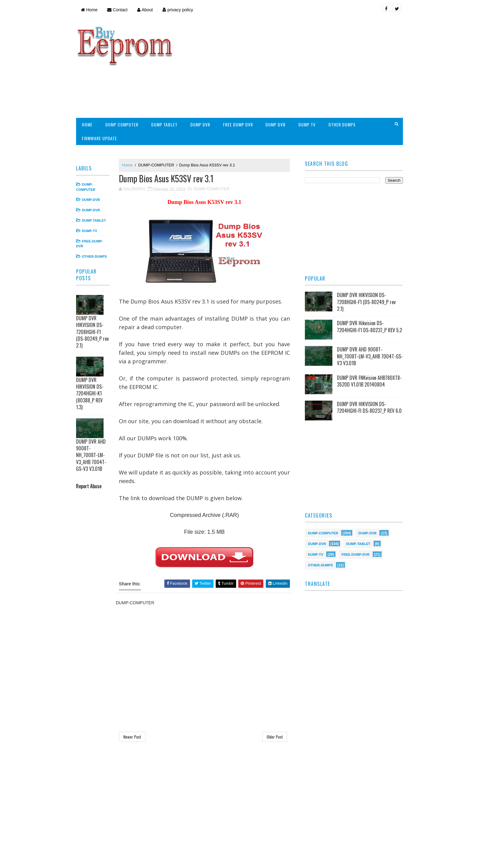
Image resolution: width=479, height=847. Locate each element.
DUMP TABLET (164, 124)
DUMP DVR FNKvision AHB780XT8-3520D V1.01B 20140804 (369, 381)
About (145, 9)
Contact (117, 9)
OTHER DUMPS (342, 124)
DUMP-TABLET (94, 220)
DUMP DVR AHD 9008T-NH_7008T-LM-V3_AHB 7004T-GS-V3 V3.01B (91, 455)
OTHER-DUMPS (94, 256)
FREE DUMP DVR (238, 124)
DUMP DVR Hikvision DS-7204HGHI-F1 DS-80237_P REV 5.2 (369, 326)
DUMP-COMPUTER (156, 165)
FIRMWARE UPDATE (99, 138)
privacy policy (178, 9)
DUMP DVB (275, 124)
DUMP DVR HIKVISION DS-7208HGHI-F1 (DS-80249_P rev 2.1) (92, 331)
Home (89, 9)
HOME (87, 124)
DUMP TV (307, 124)
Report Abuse (88, 486)
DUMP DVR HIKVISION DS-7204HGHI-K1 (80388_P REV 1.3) (90, 393)
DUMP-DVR (91, 210)
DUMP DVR (200, 124)
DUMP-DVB (91, 200)
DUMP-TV (89, 231)
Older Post (275, 737)
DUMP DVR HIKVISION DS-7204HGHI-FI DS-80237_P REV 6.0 (369, 407)
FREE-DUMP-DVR (356, 554)
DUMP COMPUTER (121, 124)
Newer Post (132, 737)
